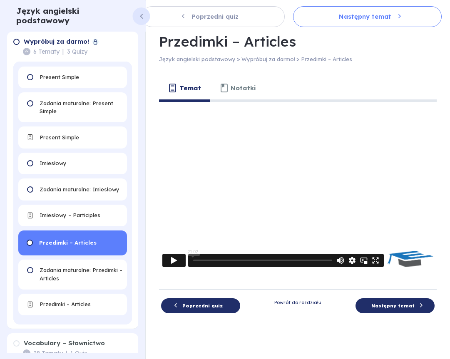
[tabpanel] (298, 192)
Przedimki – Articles (326, 59)
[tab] (184, 88)
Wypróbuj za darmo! (268, 59)
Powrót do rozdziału (297, 302)
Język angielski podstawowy (47, 15)
